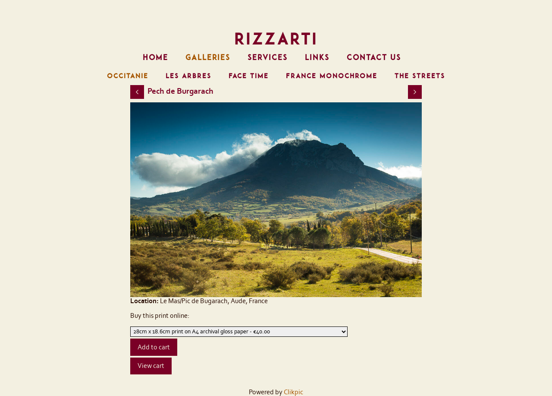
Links (317, 57)
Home (155, 57)
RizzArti (276, 39)
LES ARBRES (188, 76)
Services (268, 57)
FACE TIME (249, 76)
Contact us (374, 57)
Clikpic (293, 392)
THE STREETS (420, 76)
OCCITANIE (127, 76)
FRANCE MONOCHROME (331, 76)
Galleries (207, 57)
